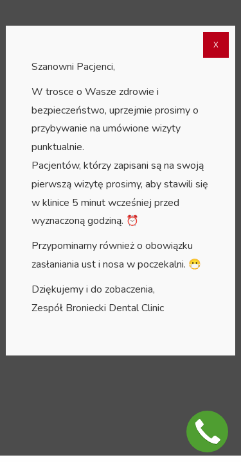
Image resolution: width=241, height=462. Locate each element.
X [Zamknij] (216, 45)
